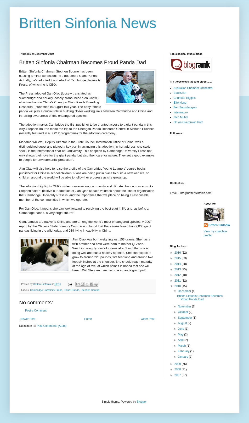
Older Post (147, 319)
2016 (178, 252)
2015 (178, 258)
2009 (178, 364)
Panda (75, 290)
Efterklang (180, 102)
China (67, 290)
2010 (178, 286)
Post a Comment (35, 310)
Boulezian (180, 93)
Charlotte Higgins (185, 98)
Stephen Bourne (90, 290)
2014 (178, 264)
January (183, 356)
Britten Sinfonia (219, 225)
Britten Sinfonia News (88, 23)
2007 (178, 375)
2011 (178, 280)
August (183, 323)
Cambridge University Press (46, 290)
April (181, 340)
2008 (178, 369)
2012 (178, 275)
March (182, 345)
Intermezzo (181, 112)
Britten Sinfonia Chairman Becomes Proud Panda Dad (200, 297)
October (183, 312)
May (181, 334)
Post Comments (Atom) (52, 326)
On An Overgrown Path (188, 122)
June (181, 328)
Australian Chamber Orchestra (193, 88)
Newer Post (27, 319)
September (185, 317)
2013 (178, 269)
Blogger (142, 401)
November (185, 306)
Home (88, 319)
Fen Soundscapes (185, 107)
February (184, 351)
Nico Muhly (181, 117)
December (185, 291)
